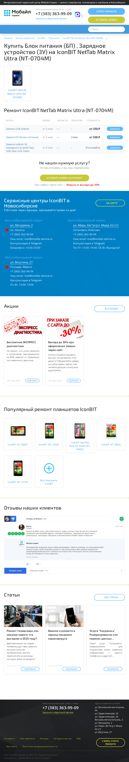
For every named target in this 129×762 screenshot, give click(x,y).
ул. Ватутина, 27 (21, 262)
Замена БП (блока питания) (22, 137)
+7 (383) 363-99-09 (54, 13)
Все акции (108, 309)
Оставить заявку (106, 19)
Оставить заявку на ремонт (64, 177)
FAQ (79, 738)
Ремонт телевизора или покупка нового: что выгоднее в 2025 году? (22, 634)
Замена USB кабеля (17, 128)
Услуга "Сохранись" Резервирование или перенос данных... (104, 634)
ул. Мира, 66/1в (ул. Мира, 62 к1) (96, 225)
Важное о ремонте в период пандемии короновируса (61, 634)
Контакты (12, 746)
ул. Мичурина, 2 (21, 225)
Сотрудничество (63, 738)
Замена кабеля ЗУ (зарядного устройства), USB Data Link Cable (20, 148)
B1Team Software (41, 757)
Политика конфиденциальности (40, 746)
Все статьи (108, 597)
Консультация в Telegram (26, 243)
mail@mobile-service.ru (38, 239)
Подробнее (32, 380)
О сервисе (9, 738)
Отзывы (44, 738)
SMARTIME (24, 757)
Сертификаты (27, 738)
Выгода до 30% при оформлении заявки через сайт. (61, 345)
